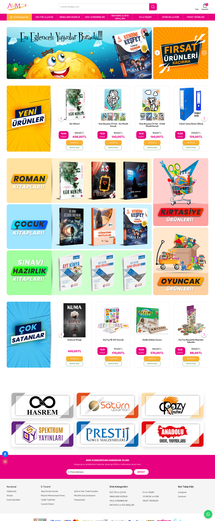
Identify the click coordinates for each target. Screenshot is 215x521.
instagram (182, 484)
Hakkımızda (11, 483)
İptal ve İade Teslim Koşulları (86, 483)
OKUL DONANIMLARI (95, 18)
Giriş (197, 10)
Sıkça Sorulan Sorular (49, 483)
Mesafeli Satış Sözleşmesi (84, 487)
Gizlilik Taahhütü (48, 491)
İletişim (10, 487)
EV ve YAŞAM (145, 18)
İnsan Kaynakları (13, 491)
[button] (157, 54)
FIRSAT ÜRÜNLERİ (195, 18)
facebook (182, 488)
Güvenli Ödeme (47, 495)
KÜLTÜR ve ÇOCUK (44, 18)
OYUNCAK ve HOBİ (170, 18)
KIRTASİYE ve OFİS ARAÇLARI (120, 18)
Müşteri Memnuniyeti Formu (53, 487)
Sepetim (204, 7)
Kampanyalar (79, 491)
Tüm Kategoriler (21, 18)
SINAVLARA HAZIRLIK (69, 18)
